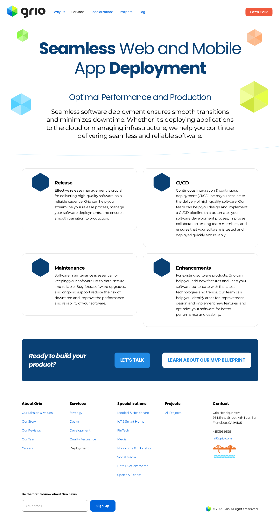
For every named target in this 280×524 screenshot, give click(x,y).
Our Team (29, 439)
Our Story (29, 421)
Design (75, 421)
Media (121, 439)
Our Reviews (31, 430)
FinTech (123, 430)
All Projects (173, 413)
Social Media (126, 457)
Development (80, 430)
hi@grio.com (222, 438)
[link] (26, 12)
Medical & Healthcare (133, 413)
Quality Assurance (83, 439)
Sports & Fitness (129, 475)
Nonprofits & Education (134, 448)
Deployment (79, 448)
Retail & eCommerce (132, 466)
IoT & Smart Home (130, 421)
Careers (27, 448)
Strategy (76, 413)
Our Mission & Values (37, 413)
